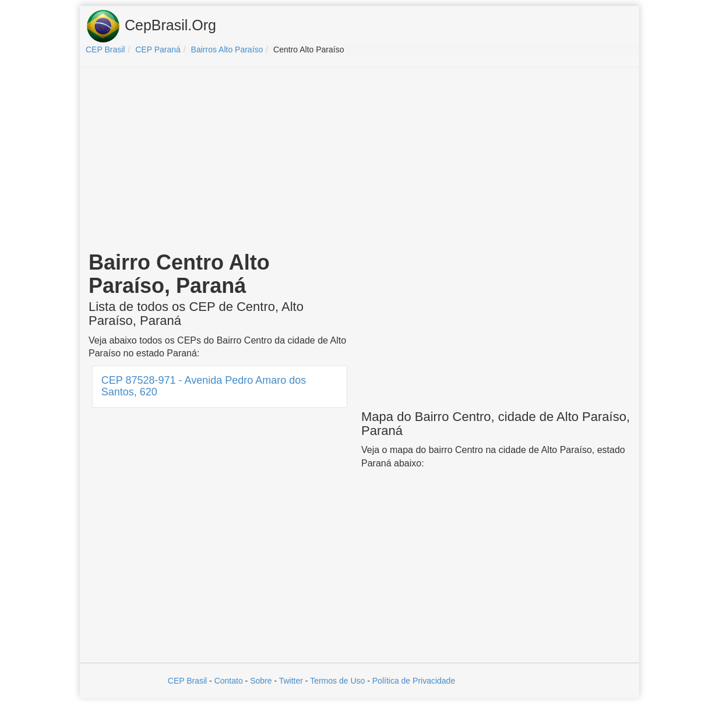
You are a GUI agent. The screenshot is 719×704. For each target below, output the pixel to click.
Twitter (291, 680)
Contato (228, 680)
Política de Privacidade (413, 680)
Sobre (261, 680)
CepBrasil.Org (151, 26)
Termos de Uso (337, 680)
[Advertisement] (359, 160)
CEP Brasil (187, 680)
